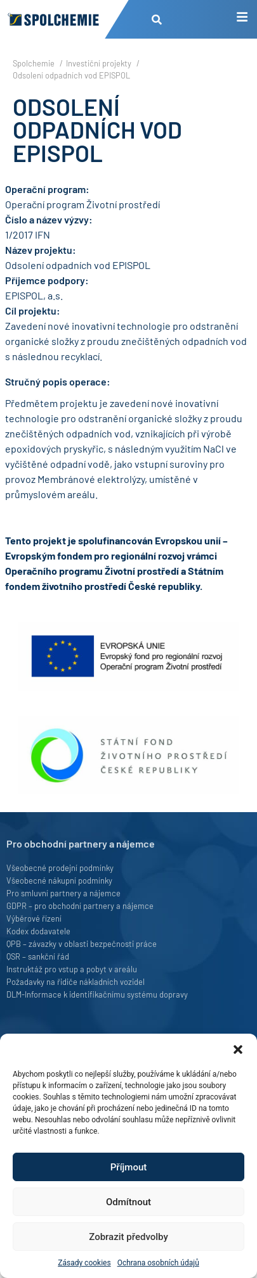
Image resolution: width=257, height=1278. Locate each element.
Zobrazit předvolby (128, 1237)
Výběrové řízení (34, 918)
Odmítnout (128, 1202)
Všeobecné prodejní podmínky (60, 868)
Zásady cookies (84, 1262)
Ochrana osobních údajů (158, 1262)
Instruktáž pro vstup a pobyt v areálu (71, 969)
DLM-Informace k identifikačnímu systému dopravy (97, 994)
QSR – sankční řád (37, 956)
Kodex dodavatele (38, 931)
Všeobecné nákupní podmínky (59, 880)
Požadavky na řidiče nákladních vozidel (75, 982)
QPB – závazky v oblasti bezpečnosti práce (81, 944)
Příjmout (128, 1167)
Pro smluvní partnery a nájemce (63, 893)
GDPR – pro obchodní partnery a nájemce (80, 906)
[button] (238, 1049)
